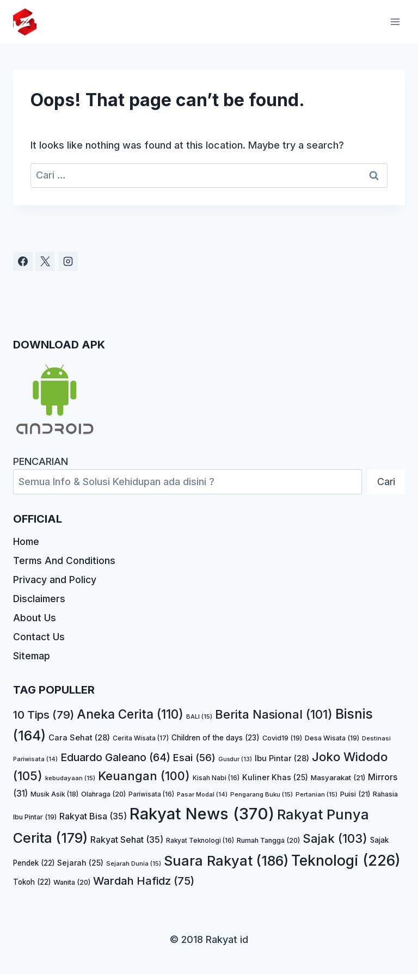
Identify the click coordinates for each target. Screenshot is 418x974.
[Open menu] (395, 21)
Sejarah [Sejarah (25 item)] (80, 863)
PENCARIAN (40, 457)
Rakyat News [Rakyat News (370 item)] (202, 813)
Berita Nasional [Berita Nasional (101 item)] (274, 715)
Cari (386, 477)
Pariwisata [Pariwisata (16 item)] (151, 794)
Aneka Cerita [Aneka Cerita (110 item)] (130, 714)
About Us (34, 616)
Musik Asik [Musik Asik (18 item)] (54, 794)
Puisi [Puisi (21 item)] (355, 793)
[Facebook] (23, 257)
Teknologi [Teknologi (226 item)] (346, 860)
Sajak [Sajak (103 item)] (335, 838)
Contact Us (39, 636)
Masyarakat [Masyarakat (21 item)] (338, 778)
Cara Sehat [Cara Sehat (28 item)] (79, 738)
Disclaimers (40, 597)
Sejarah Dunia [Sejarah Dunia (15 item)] (133, 864)
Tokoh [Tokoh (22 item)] (32, 882)
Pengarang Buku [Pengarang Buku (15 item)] (261, 794)
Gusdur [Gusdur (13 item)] (235, 759)
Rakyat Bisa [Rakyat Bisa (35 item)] (93, 816)
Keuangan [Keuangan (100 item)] (144, 776)
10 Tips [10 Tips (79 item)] (43, 715)
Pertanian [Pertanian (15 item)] (316, 794)
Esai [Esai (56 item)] (194, 757)
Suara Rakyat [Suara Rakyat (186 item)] (226, 861)
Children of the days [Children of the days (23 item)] (215, 737)
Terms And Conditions (64, 557)
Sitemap (32, 655)
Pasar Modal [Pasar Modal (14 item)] (202, 794)
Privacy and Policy (55, 577)
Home (26, 538)
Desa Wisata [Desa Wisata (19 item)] (332, 738)
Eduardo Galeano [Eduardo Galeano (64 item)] (115, 757)
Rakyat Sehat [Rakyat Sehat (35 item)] (126, 839)
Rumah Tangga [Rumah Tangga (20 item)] (268, 840)
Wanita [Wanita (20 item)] (71, 882)
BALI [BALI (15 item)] (199, 717)
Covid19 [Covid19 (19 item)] (282, 738)
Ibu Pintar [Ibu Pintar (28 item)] (282, 758)
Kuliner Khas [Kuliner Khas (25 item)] (275, 777)
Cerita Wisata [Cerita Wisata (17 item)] (141, 738)
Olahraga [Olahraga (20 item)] (103, 794)
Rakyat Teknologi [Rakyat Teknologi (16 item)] (200, 840)
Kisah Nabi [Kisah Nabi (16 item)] (216, 778)
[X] (45, 257)
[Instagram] (68, 257)
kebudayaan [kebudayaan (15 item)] (70, 778)
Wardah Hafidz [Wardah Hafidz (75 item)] (143, 880)
